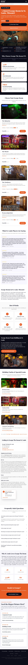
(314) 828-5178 (5, 448)
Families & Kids (23, 651)
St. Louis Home (4, 651)
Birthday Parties (17, 651)
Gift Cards (11, 653)
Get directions (5, 497)
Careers (15, 655)
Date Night (8, 434)
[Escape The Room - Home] (3, 1)
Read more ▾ (4, 125)
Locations (16, 653)
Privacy (8, 655)
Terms (12, 655)
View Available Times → (14, 594)
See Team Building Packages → (8, 351)
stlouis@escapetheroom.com (8, 449)
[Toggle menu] (26, 1)
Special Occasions (23, 434)
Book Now (23, 131)
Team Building (10, 651)
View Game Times (14, 24)
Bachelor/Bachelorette (15, 434)
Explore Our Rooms (14, 28)
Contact (19, 655)
